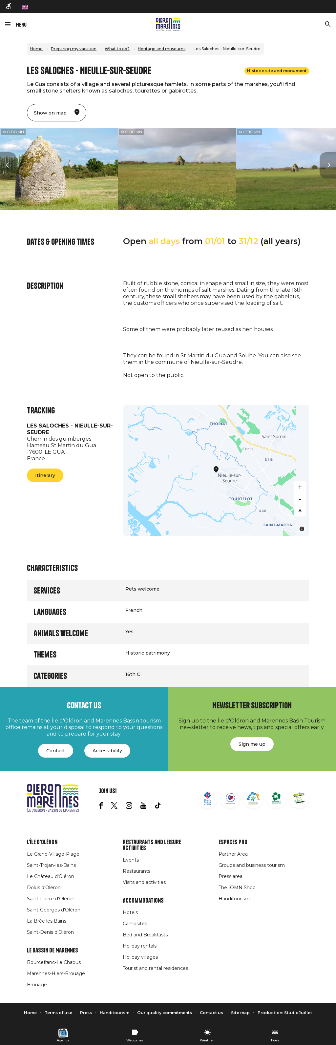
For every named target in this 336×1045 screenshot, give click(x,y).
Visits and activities (144, 882)
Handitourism (234, 898)
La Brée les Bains (46, 921)
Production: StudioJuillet (285, 1012)
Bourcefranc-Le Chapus (54, 962)
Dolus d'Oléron (44, 887)
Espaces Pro (233, 842)
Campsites (135, 923)
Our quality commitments (164, 1012)
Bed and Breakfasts (145, 934)
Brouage (37, 984)
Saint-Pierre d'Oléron (50, 898)
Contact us (211, 1012)
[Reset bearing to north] (300, 510)
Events (131, 860)
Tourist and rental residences (155, 968)
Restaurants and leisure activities (152, 845)
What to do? (117, 48)
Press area (230, 876)
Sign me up (252, 744)
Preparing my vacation (73, 48)
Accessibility (107, 751)
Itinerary (45, 475)
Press (86, 1012)
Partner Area (233, 854)
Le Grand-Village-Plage (53, 854)
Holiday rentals (140, 946)
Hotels (130, 912)
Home (36, 48)
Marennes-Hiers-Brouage (56, 973)
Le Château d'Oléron (50, 876)
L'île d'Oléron (42, 842)
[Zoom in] (300, 487)
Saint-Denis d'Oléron (50, 932)
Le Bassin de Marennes (52, 950)
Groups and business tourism (252, 865)
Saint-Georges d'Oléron (53, 910)
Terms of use (58, 1012)
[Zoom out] (300, 499)
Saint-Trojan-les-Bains (51, 865)
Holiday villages (140, 957)
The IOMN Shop (237, 887)
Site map (240, 1012)
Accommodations (143, 901)
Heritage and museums (161, 48)
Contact (55, 751)
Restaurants (136, 871)
